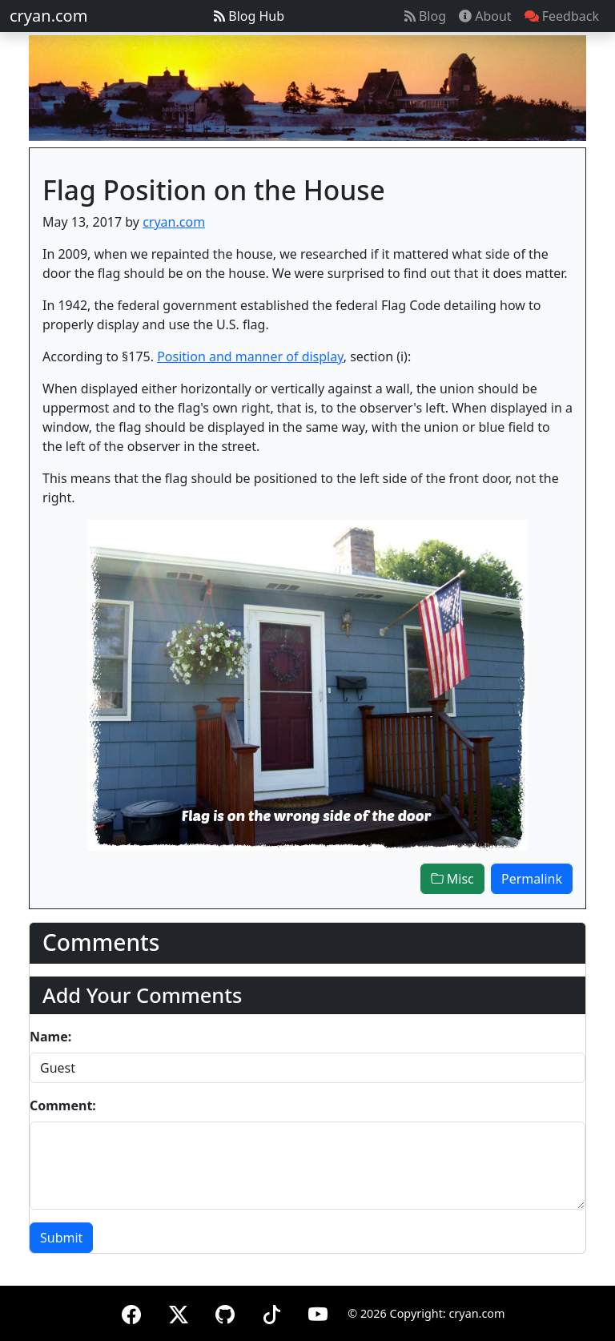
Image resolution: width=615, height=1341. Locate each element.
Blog (425, 16)
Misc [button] (452, 879)
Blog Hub (249, 16)
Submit (61, 1237)
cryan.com (48, 15)
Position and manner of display (250, 356)
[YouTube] (318, 1312)
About (485, 16)
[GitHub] (225, 1312)
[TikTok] (271, 1312)
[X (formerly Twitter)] (178, 1312)
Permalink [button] (531, 879)
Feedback (562, 16)
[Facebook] (131, 1312)
